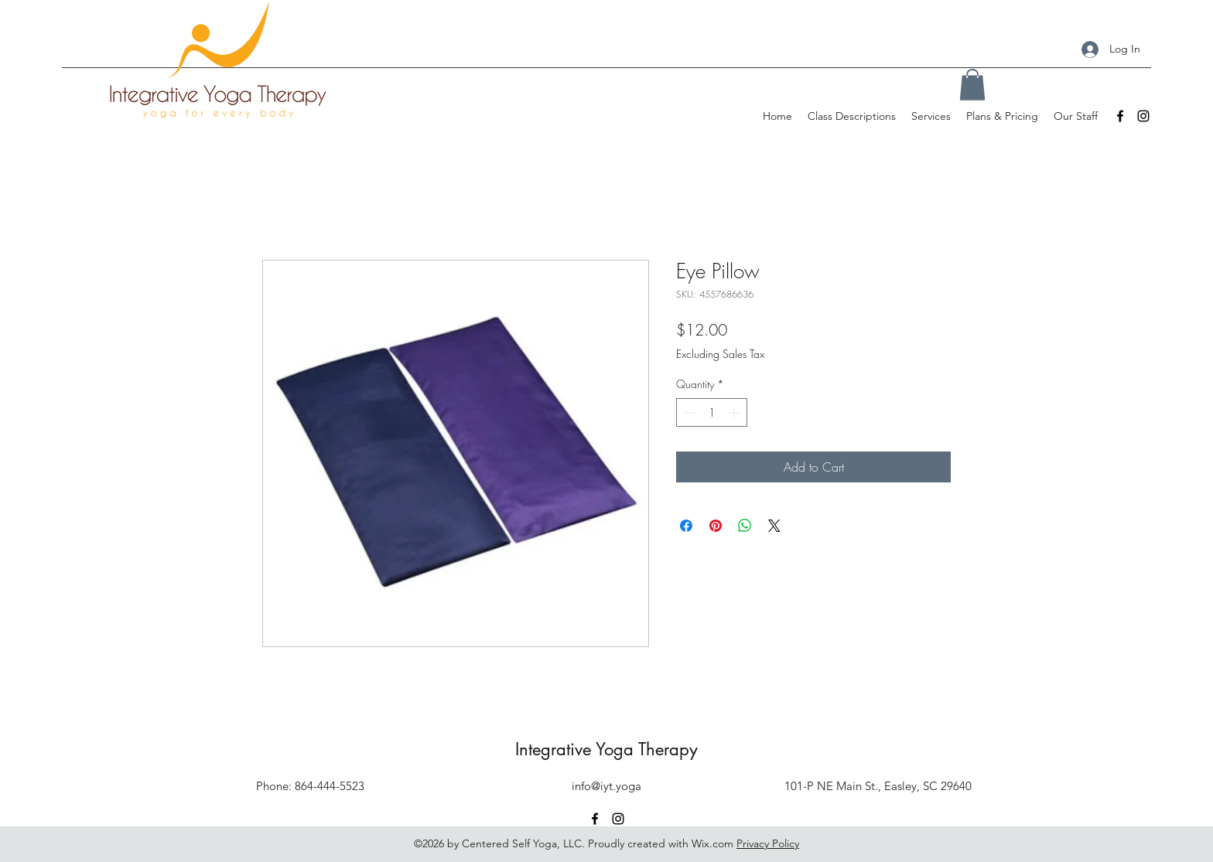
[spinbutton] (712, 412)
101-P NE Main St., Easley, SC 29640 (878, 786)
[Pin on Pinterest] (715, 525)
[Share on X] (774, 525)
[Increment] (735, 412)
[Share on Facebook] (686, 525)
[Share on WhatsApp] (745, 525)
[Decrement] (688, 412)
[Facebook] (1120, 116)
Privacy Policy (767, 843)
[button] (972, 85)
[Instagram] (1143, 116)
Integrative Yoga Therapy (606, 749)
